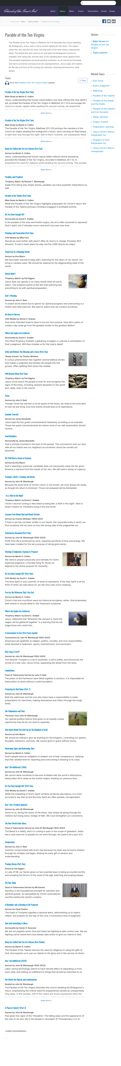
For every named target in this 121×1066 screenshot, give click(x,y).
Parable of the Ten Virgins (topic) (33, 82)
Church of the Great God (19, 11)
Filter (83, 80)
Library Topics (33, 22)
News (72, 11)
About (53, 11)
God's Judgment (101, 86)
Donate (112, 11)
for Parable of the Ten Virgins (100, 44)
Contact (104, 11)
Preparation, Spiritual (103, 127)
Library (63, 11)
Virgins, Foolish (100, 122)
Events (81, 11)
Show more (45, 113)
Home (23, 22)
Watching (97, 90)
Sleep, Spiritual (100, 117)
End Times (98, 81)
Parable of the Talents (104, 95)
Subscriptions (93, 11)
